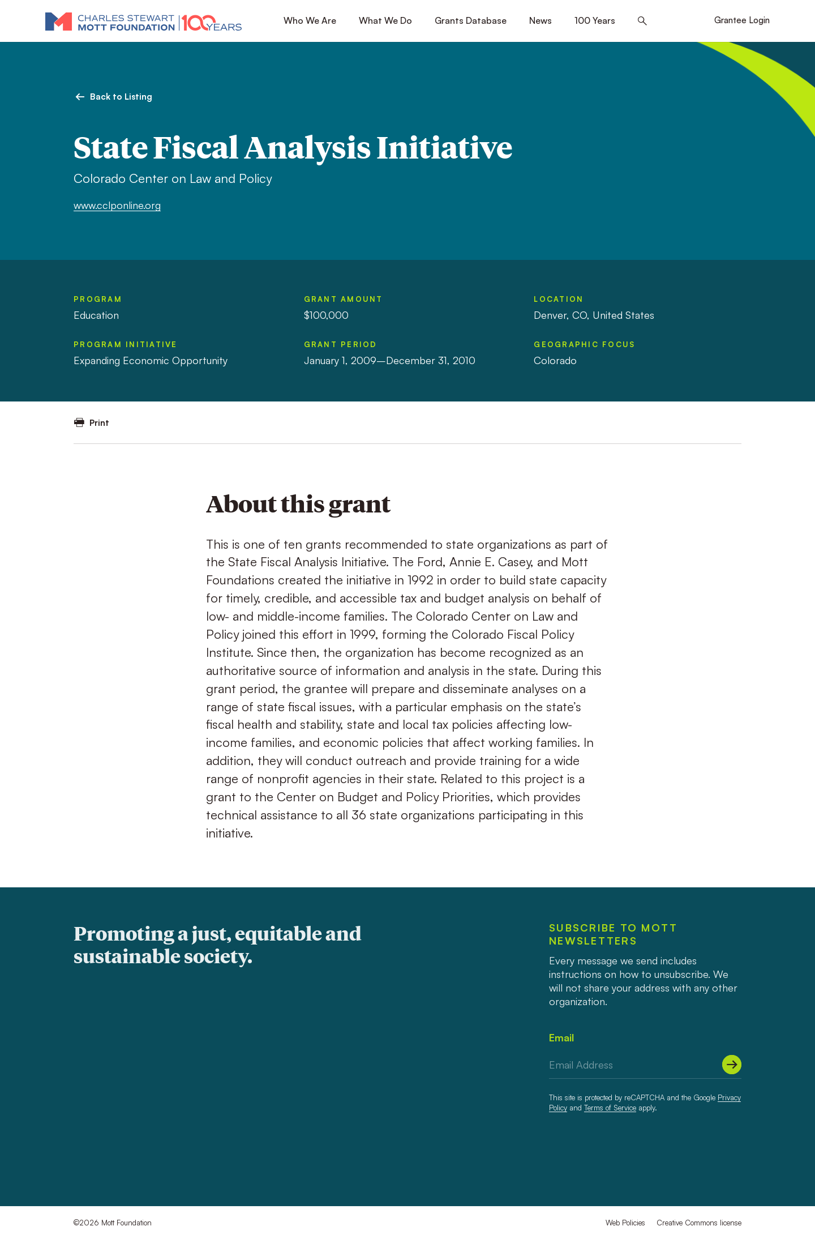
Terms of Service (610, 1107)
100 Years (594, 20)
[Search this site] (642, 21)
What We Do (385, 20)
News (540, 20)
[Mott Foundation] (143, 21)
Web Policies (625, 1222)
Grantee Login (742, 20)
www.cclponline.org (117, 205)
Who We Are (310, 20)
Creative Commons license (699, 1222)
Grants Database (471, 20)
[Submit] (731, 1064)
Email (561, 1037)
